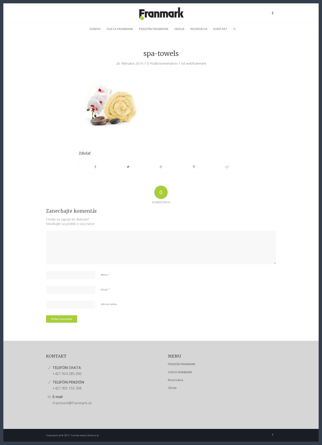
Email (105, 289)
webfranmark (196, 63)
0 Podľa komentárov (162, 63)
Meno (105, 275)
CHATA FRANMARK (180, 372)
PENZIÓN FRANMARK (181, 364)
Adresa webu (109, 304)
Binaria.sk (93, 435)
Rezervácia (175, 380)
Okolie (172, 388)
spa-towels (161, 53)
